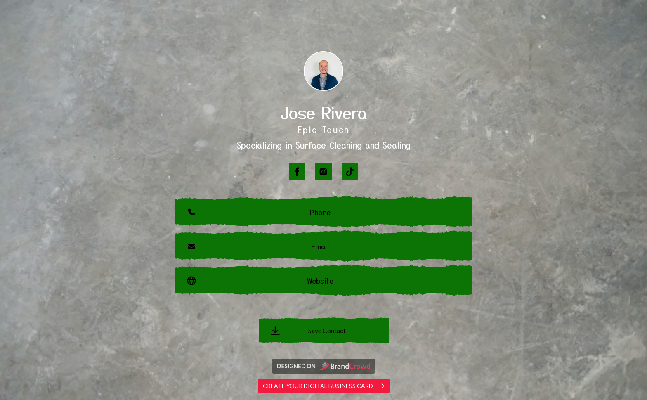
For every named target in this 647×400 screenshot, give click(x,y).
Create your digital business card (324, 385)
